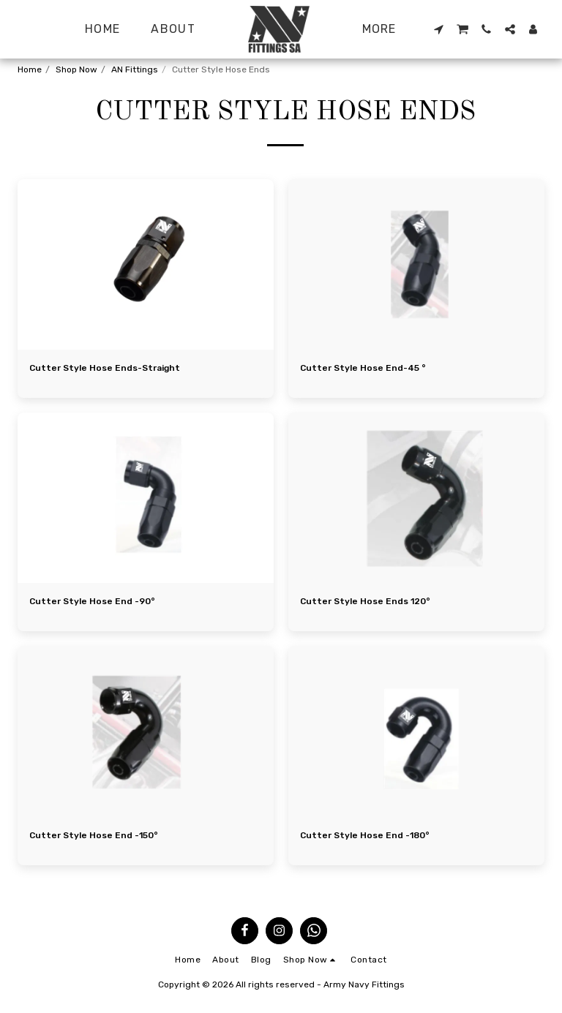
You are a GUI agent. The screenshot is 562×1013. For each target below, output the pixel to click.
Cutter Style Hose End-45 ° (363, 368)
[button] (438, 29)
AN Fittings (134, 69)
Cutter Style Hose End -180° (365, 835)
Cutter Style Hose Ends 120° (365, 601)
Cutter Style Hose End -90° (92, 601)
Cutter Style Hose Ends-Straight (104, 368)
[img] (146, 264)
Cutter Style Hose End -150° (93, 835)
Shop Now (76, 69)
